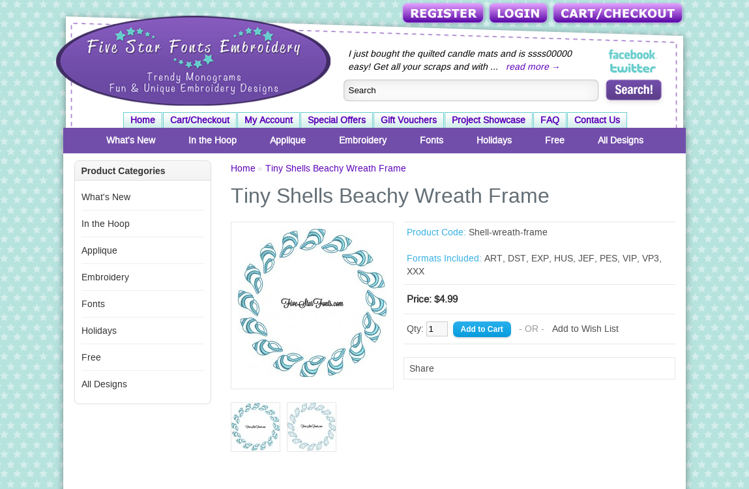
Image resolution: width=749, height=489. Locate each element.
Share (421, 368)
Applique (288, 140)
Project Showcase (488, 120)
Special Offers (337, 120)
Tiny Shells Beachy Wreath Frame (335, 168)
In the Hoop (212, 140)
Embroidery (363, 140)
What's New (130, 140)
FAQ (549, 120)
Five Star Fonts (192, 59)
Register (444, 14)
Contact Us (597, 120)
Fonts (431, 140)
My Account (268, 120)
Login (519, 14)
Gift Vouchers (409, 120)
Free (555, 140)
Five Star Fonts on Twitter (633, 68)
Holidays (494, 140)
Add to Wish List (585, 328)
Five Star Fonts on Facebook (633, 55)
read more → (533, 66)
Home (142, 120)
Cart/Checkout (618, 14)
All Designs (620, 140)
